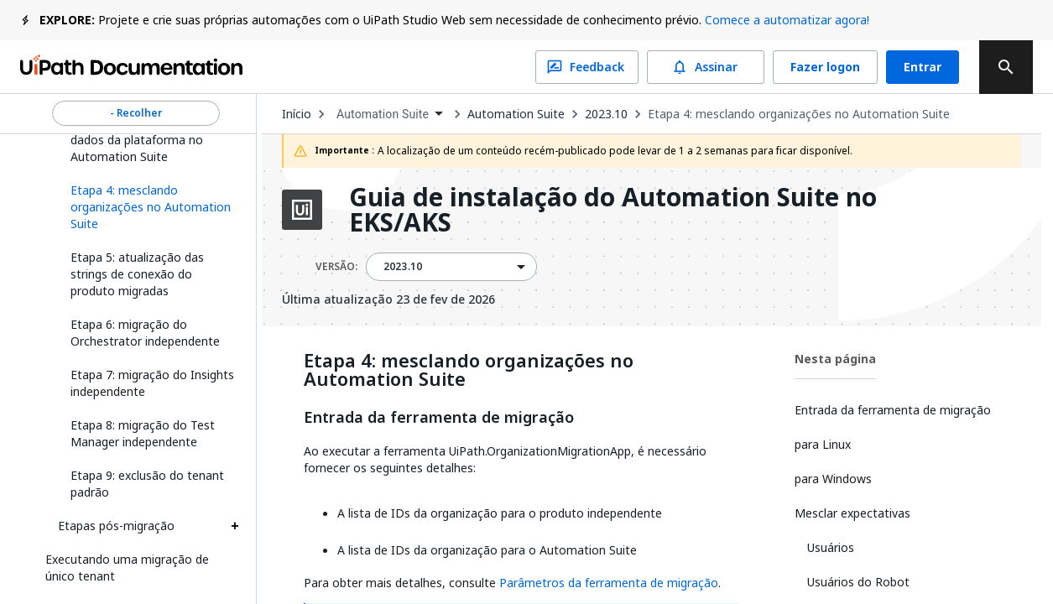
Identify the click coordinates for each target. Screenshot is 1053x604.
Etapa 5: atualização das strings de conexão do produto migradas (137, 273)
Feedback (587, 67)
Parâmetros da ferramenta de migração (608, 582)
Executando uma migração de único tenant (127, 567)
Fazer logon (825, 67)
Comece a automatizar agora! (787, 20)
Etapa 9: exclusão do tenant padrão (147, 483)
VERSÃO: (336, 266)
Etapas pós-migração (116, 525)
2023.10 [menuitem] (402, 266)
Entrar (922, 67)
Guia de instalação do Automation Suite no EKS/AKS (613, 210)
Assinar (706, 67)
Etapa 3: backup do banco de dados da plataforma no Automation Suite (149, 139)
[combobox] (389, 114)
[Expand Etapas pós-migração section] (235, 526)
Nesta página (835, 358)
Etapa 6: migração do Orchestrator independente (145, 332)
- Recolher (136, 113)
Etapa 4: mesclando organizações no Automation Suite (799, 114)
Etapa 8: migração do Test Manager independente (142, 433)
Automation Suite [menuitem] (382, 114)
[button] (148, 207)
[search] (1006, 67)
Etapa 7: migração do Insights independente (152, 383)
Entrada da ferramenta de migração (439, 417)
